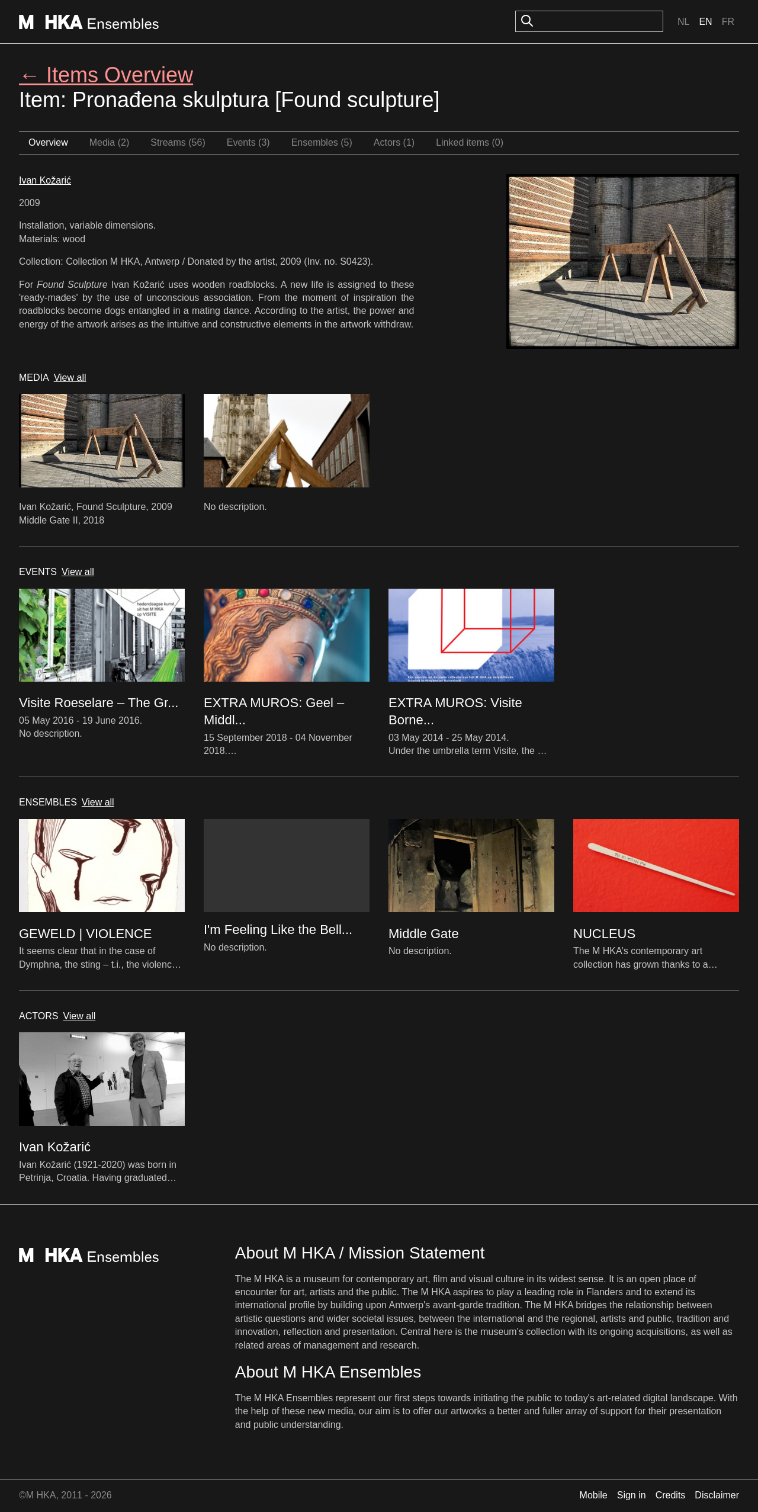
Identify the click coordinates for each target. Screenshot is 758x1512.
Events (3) (248, 142)
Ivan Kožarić (45, 180)
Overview (48, 142)
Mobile (594, 1495)
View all (70, 378)
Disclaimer (717, 1495)
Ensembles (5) (321, 142)
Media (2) (109, 142)
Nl (683, 22)
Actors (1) (394, 142)
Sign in (631, 1495)
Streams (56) (177, 142)
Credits (671, 1495)
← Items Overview (106, 75)
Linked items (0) (469, 142)
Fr (728, 22)
